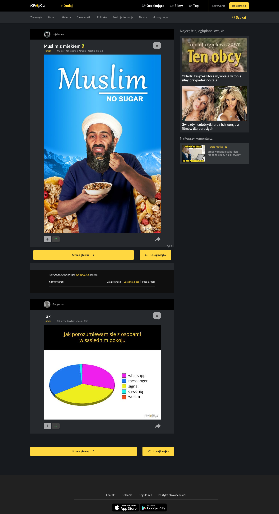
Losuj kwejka (155, 255)
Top (196, 6)
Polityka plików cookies (172, 495)
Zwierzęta (36, 17)
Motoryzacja (160, 17)
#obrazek (61, 321)
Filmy (179, 6)
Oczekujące (155, 6)
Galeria (66, 17)
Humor (52, 17)
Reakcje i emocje (123, 17)
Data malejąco (131, 281)
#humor (60, 51)
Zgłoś (169, 246)
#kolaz (99, 51)
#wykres (71, 321)
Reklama (127, 495)
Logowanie (219, 5)
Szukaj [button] (241, 17)
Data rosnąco (114, 281)
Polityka (102, 17)
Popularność (148, 281)
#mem (79, 321)
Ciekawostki (84, 17)
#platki (91, 51)
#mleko (82, 51)
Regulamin (145, 495)
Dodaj (68, 6)
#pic (86, 321)
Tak (47, 316)
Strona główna (83, 255)
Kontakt (110, 495)
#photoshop (72, 51)
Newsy (143, 17)
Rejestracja (239, 5)
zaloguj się (82, 274)
